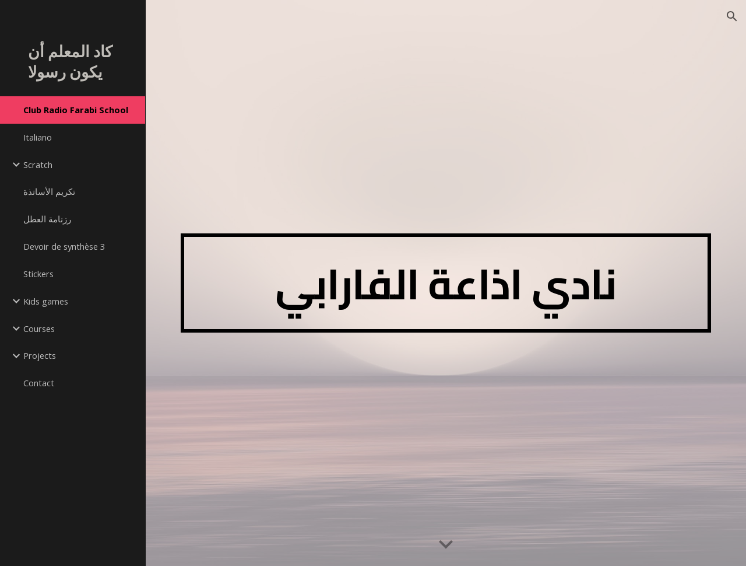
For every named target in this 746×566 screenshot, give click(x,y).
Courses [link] (39, 328)
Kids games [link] (45, 301)
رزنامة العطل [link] (47, 219)
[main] (446, 283)
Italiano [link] (37, 137)
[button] (732, 16)
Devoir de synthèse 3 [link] (64, 246)
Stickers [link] (38, 273)
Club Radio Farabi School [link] (75, 110)
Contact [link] (38, 383)
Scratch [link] (37, 164)
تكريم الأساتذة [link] (49, 191)
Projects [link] (39, 355)
